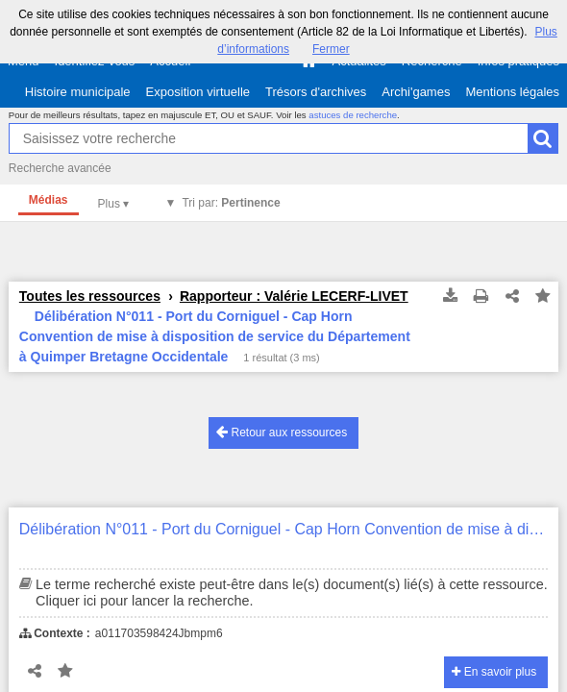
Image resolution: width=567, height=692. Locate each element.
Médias (48, 200)
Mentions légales (512, 92)
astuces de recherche (352, 115)
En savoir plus (494, 672)
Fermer (331, 49)
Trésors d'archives (315, 92)
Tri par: (231, 203)
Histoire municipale (78, 92)
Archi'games (416, 92)
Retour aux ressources (281, 432)
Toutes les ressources (89, 296)
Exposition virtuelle (198, 92)
